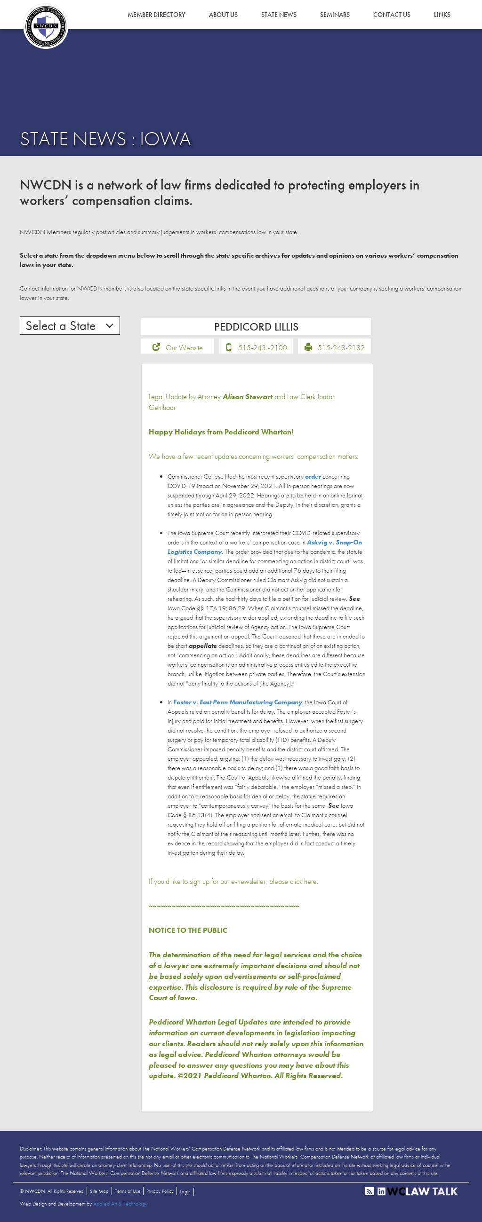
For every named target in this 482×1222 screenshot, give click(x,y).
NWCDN (46, 26)
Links (442, 14)
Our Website (184, 348)
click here (303, 881)
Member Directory (156, 14)
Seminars (335, 14)
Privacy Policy (160, 1191)
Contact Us (391, 14)
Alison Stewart (248, 397)
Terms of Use (127, 1191)
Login (185, 1191)
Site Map (99, 1191)
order (313, 476)
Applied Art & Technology (120, 1203)
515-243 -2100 (262, 348)
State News (279, 14)
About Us (223, 14)
